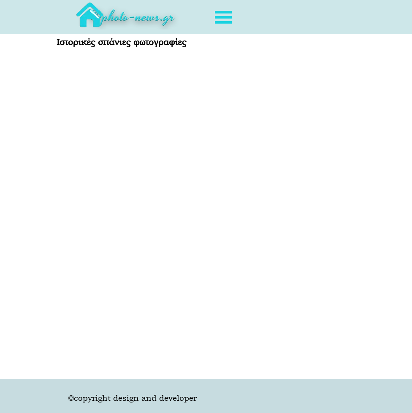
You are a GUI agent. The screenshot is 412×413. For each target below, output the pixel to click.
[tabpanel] (132, 19)
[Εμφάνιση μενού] (223, 17)
